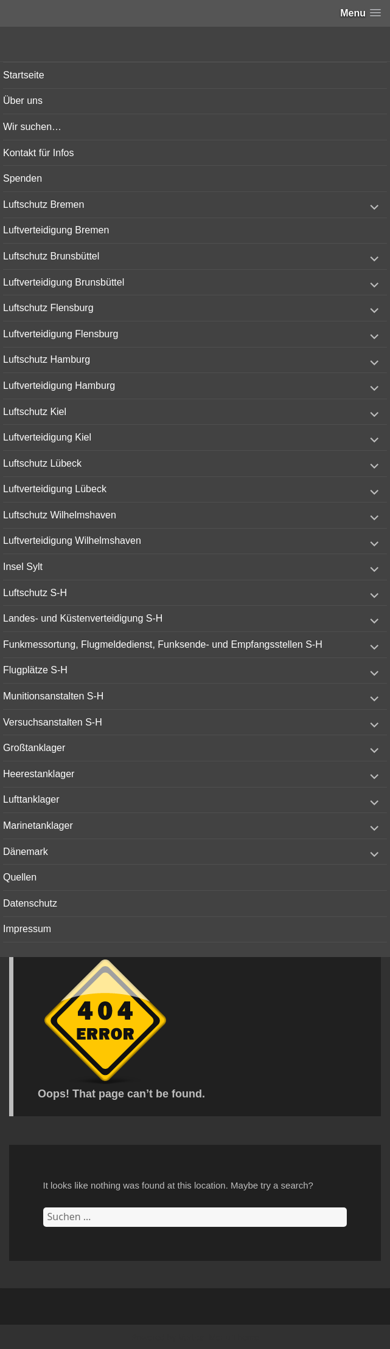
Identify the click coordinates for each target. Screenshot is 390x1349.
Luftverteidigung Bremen (56, 230)
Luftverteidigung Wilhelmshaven (72, 540)
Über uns (23, 100)
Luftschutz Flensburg (48, 308)
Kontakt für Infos (38, 153)
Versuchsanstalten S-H (52, 722)
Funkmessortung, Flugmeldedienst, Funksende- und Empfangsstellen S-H (162, 644)
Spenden (22, 178)
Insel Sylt (23, 566)
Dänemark (25, 851)
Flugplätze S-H (35, 670)
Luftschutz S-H (35, 593)
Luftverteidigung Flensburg (60, 334)
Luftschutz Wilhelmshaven (59, 515)
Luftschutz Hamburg (46, 359)
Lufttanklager (31, 799)
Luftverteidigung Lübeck (54, 489)
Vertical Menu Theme (218, 1337)
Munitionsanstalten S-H (53, 696)
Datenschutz (30, 903)
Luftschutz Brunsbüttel (51, 256)
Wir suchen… (32, 127)
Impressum (27, 929)
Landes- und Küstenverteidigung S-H (82, 618)
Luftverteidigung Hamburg (59, 385)
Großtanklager (34, 748)
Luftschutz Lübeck (42, 463)
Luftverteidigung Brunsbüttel (63, 282)
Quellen (20, 877)
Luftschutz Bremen (43, 204)
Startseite (23, 75)
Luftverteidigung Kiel (47, 437)
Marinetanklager (38, 825)
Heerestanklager (38, 774)
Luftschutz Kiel (34, 412)
